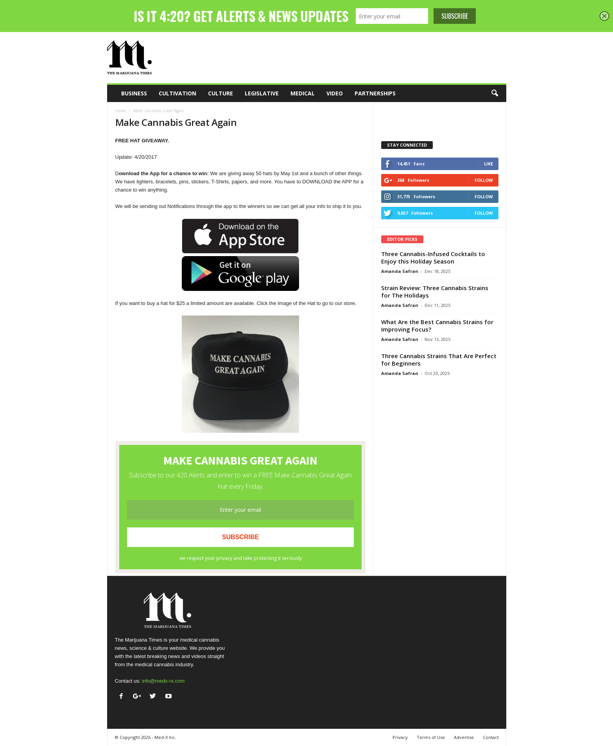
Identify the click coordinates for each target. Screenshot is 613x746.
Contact (491, 737)
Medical (302, 93)
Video (334, 93)
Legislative (262, 93)
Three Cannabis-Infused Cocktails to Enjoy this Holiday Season (433, 257)
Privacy (400, 737)
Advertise (464, 737)
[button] (494, 93)
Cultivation (177, 93)
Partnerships (375, 93)
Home (120, 110)
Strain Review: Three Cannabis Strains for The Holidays (434, 291)
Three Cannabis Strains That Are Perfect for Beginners (438, 359)
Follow (484, 180)
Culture (220, 93)
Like (488, 164)
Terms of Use (431, 737)
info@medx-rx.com (163, 681)
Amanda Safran (399, 271)
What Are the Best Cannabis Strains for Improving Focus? (437, 325)
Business (134, 93)
